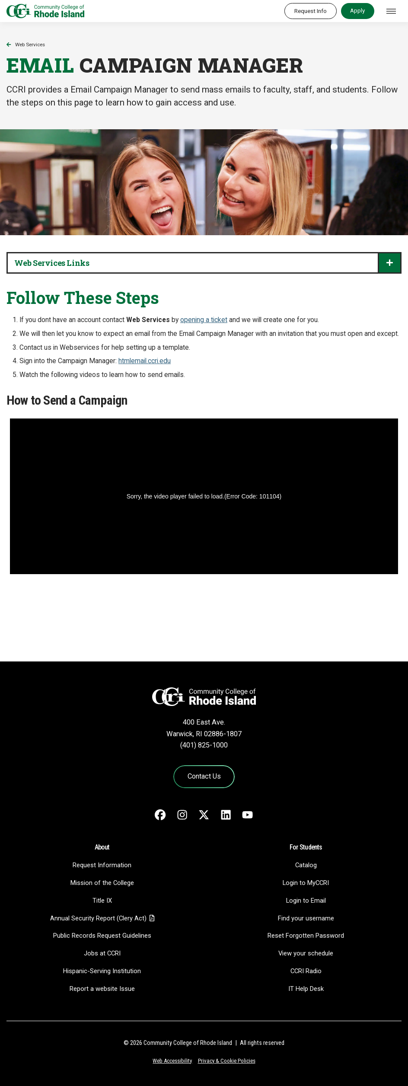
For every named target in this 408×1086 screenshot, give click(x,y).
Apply (357, 10)
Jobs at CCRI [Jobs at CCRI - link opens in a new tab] (102, 953)
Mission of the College (102, 883)
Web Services (30, 45)
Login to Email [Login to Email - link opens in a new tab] (306, 900)
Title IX (102, 900)
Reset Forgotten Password (306, 935)
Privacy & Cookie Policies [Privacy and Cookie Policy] (226, 1060)
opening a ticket (203, 320)
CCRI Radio (306, 971)
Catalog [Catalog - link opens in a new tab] (306, 865)
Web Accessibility (172, 1060)
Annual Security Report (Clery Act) (98, 918)
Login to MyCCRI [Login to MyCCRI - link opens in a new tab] (306, 883)
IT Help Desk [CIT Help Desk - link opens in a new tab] (306, 989)
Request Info (310, 10)
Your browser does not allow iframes (204, 530)
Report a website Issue (102, 989)
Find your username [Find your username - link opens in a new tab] (306, 918)
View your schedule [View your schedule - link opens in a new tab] (305, 953)
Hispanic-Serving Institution (102, 971)
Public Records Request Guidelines (102, 935)
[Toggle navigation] (391, 11)
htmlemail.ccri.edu (144, 361)
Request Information (102, 865)
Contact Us (204, 776)
